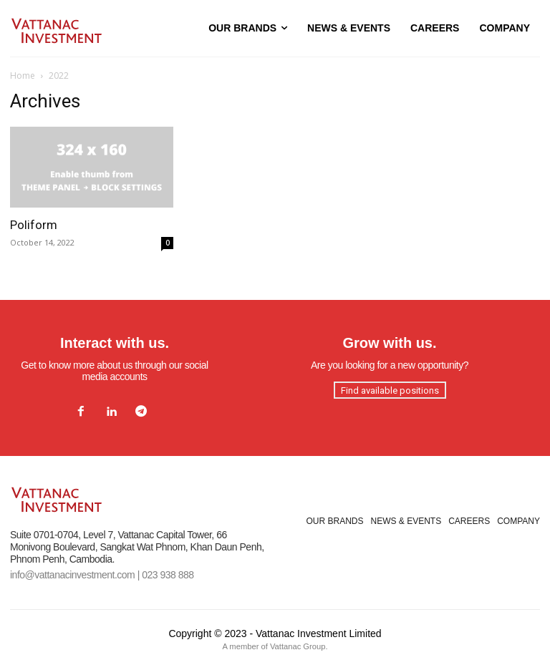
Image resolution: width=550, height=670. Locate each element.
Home (22, 75)
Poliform (33, 225)
